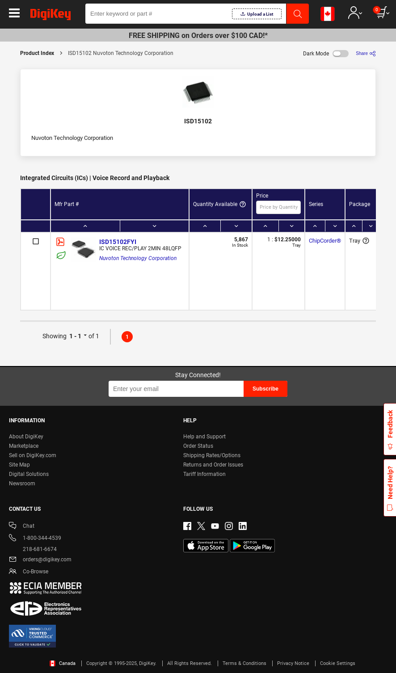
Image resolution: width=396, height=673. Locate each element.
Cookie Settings (337, 663)
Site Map (19, 465)
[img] (50, 16)
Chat (21, 526)
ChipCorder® (325, 240)
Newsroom (22, 483)
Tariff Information (204, 474)
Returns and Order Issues (213, 465)
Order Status (198, 446)
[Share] (366, 53)
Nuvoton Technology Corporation (138, 258)
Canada (63, 663)
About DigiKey (26, 436)
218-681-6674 (33, 549)
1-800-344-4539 (35, 538)
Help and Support (204, 436)
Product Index (37, 53)
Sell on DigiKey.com (32, 455)
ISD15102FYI (117, 241)
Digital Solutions (29, 474)
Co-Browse (28, 572)
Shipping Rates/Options (211, 455)
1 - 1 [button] (75, 336)
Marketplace (23, 446)
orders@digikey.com (40, 560)
